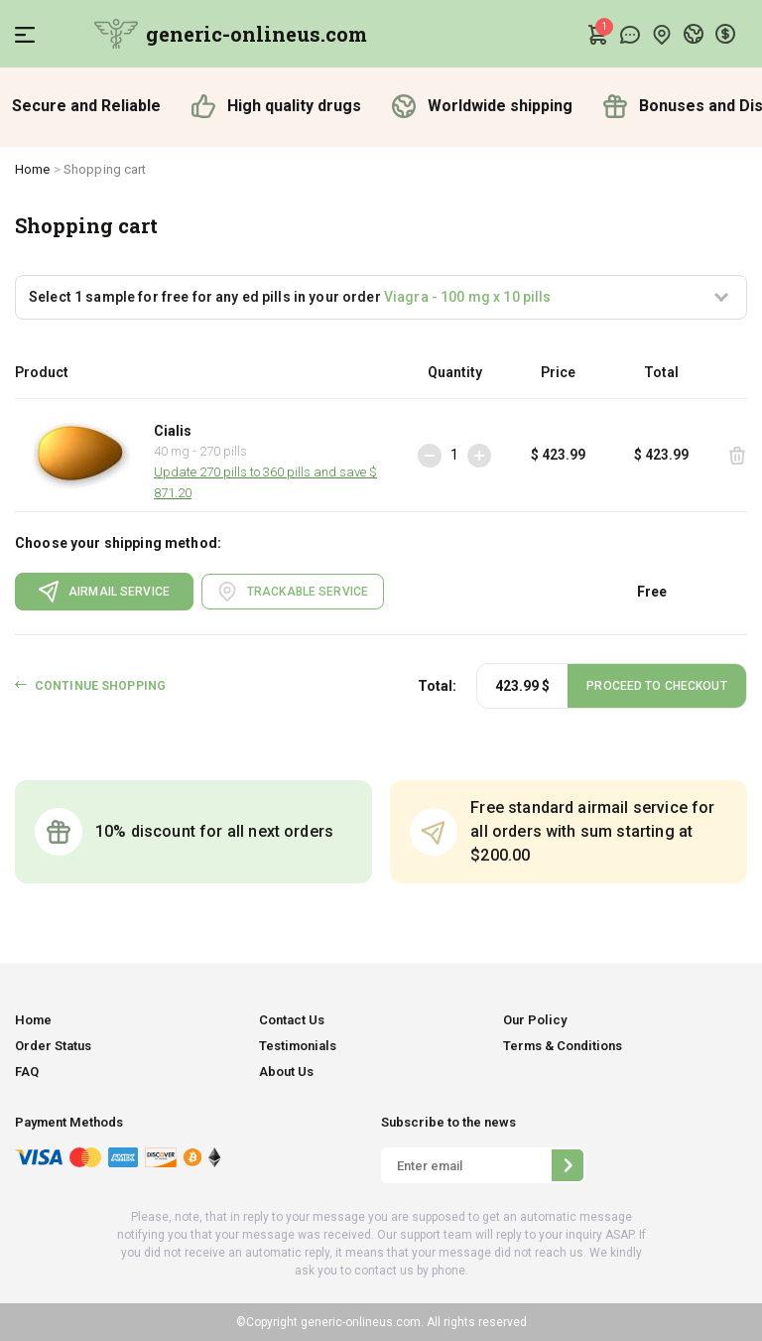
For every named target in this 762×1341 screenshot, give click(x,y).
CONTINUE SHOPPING (100, 686)
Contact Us (291, 1019)
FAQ (27, 1071)
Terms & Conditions (562, 1045)
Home (33, 169)
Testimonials (297, 1045)
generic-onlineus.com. (361, 1322)
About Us (286, 1071)
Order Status (53, 1045)
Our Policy (535, 1019)
